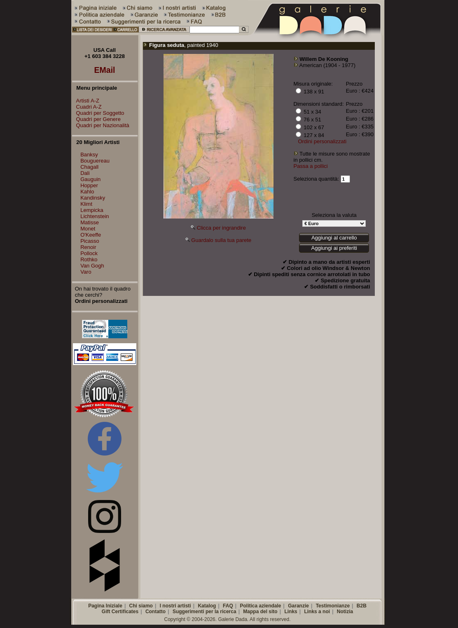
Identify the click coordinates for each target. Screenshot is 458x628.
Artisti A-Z (85, 101)
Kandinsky (92, 198)
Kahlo (87, 191)
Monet (87, 229)
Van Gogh (92, 266)
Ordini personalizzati (322, 141)
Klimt (86, 204)
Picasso (89, 241)
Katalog (207, 606)
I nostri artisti (175, 606)
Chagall (89, 167)
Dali (84, 173)
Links (290, 611)
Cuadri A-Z (87, 107)
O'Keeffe (90, 235)
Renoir (88, 247)
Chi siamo (141, 606)
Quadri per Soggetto (98, 113)
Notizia (345, 611)
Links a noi (317, 611)
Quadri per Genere (96, 119)
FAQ (228, 606)
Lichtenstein (94, 216)
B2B (362, 606)
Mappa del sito (260, 611)
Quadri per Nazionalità (100, 125)
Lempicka (91, 210)
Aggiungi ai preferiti (334, 248)
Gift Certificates (120, 611)
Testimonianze (333, 606)
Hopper (89, 185)
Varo (85, 272)
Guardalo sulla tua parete (221, 240)
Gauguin (90, 179)
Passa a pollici (311, 166)
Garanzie (298, 606)
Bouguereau (95, 161)
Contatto (155, 611)
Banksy (89, 154)
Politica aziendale (260, 606)
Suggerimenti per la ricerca (204, 611)
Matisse (89, 222)
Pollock (89, 253)
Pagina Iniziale (105, 606)
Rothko (88, 259)
